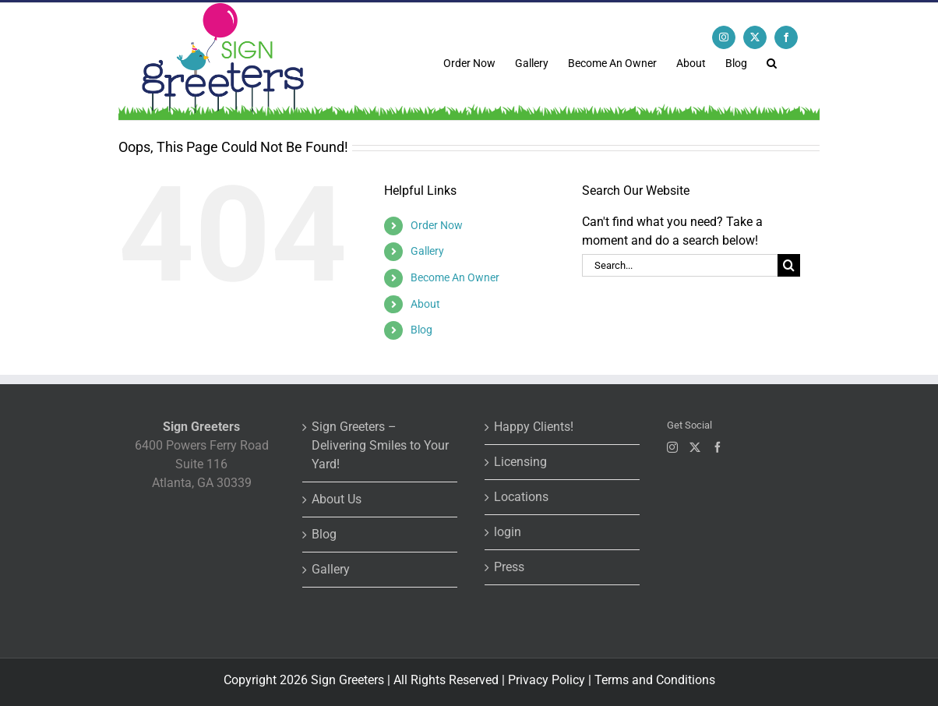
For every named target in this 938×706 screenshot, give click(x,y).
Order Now (437, 225)
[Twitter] (694, 447)
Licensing (520, 461)
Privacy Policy (546, 679)
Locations (521, 496)
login (507, 531)
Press (509, 567)
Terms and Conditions (654, 679)
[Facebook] (717, 447)
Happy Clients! (533, 426)
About (425, 304)
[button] (772, 61)
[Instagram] (672, 447)
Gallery (427, 251)
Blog (421, 329)
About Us (336, 499)
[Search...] (680, 265)
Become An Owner (455, 277)
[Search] (789, 265)
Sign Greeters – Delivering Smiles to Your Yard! (380, 445)
